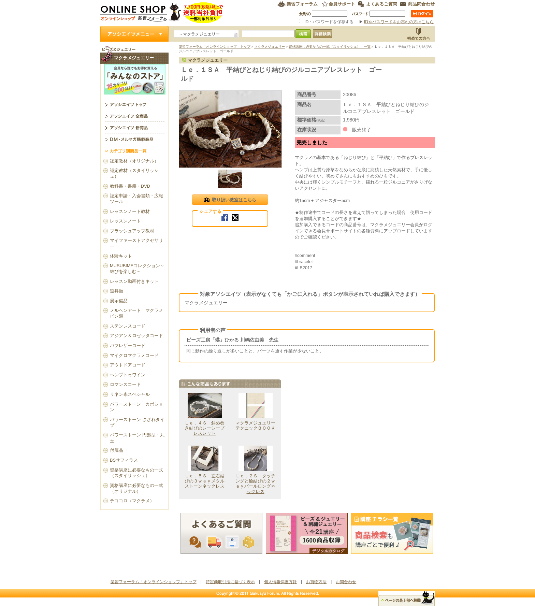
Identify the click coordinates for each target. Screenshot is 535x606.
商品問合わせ (421, 3)
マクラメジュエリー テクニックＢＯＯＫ (257, 425)
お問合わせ (346, 581)
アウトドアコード (127, 364)
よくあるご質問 (381, 3)
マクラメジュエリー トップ (134, 104)
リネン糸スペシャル (130, 394)
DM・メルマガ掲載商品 (134, 139)
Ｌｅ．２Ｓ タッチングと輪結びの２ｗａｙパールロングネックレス (255, 483)
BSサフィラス (124, 460)
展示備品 (119, 300)
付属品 (116, 450)
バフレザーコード (127, 345)
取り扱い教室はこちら (230, 200)
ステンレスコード (127, 326)
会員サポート (342, 3)
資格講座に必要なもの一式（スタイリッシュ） (136, 472)
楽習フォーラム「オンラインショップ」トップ (214, 46)
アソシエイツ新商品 (134, 127)
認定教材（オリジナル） (134, 160)
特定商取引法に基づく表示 (230, 581)
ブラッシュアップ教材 (132, 230)
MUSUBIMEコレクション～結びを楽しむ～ (137, 268)
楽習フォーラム (302, 3)
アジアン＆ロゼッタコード (136, 335)
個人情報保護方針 (280, 581)
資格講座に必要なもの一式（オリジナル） (136, 488)
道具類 (116, 290)
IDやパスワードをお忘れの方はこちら (399, 21)
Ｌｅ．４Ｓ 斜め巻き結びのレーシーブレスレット (205, 428)
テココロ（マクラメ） (132, 500)
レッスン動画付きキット (134, 281)
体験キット (121, 256)
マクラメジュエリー (269, 46)
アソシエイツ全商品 (134, 115)
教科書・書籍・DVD (130, 186)
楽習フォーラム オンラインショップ (161, 12)
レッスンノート (125, 220)
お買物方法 (418, 34)
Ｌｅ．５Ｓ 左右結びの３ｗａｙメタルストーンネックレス (205, 481)
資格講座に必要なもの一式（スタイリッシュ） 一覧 (330, 46)
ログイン (422, 13)
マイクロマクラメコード (134, 355)
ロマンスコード (125, 384)
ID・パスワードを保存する (327, 21)
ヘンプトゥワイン (127, 374)
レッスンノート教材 (130, 211)
